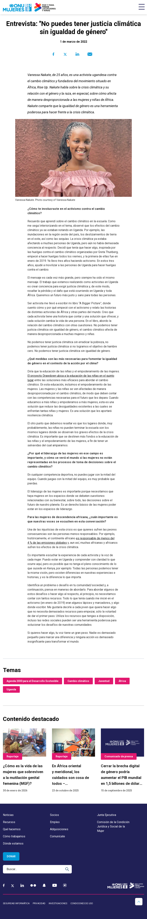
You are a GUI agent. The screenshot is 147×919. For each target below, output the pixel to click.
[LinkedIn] (22, 885)
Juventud (103, 681)
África (122, 681)
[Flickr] (33, 885)
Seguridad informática (16, 903)
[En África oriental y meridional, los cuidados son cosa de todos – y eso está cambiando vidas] (73, 760)
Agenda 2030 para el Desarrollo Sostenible (32, 681)
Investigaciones (58, 903)
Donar (11, 856)
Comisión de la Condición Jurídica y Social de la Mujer (113, 826)
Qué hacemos (12, 829)
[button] (138, 901)
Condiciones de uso (81, 903)
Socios (54, 815)
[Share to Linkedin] (77, 54)
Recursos (9, 822)
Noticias (8, 815)
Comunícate (57, 836)
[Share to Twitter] (65, 54)
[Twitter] (12, 885)
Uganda (11, 689)
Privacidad (39, 903)
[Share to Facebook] (53, 54)
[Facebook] (4, 885)
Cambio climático (78, 681)
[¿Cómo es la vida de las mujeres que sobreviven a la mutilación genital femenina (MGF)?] (24, 760)
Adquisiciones (59, 829)
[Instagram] (64, 885)
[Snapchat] (44, 885)
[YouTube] (54, 885)
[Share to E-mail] (89, 54)
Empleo (55, 822)
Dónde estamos (13, 843)
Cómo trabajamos (14, 836)
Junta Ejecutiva (106, 815)
